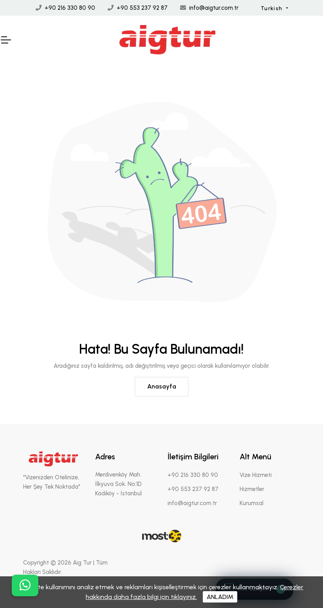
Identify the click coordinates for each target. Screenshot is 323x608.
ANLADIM (220, 597)
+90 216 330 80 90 (70, 7)
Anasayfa (161, 386)
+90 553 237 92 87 (142, 7)
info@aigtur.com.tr (213, 7)
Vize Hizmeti (256, 474)
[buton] (25, 585)
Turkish (272, 8)
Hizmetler (252, 489)
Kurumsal (251, 503)
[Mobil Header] (5, 39)
